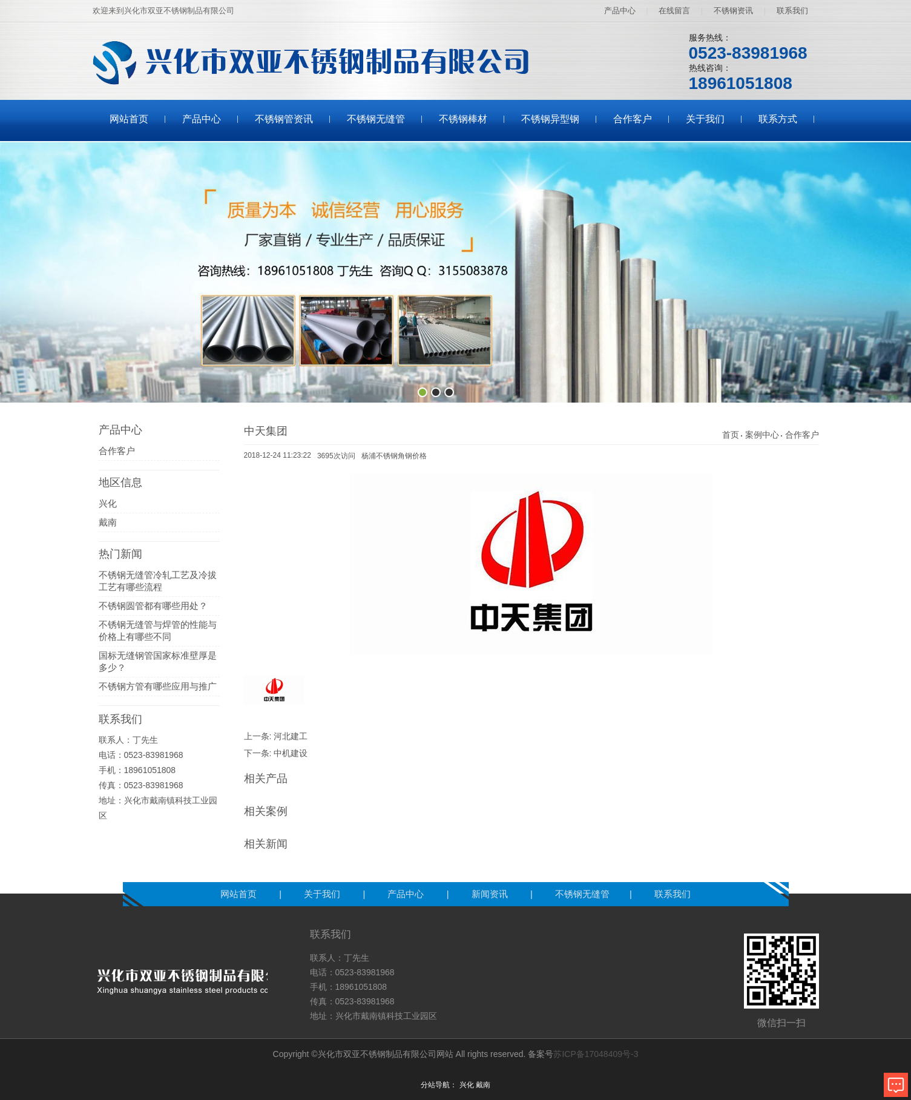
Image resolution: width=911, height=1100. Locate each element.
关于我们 (705, 119)
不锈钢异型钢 (550, 119)
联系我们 (792, 10)
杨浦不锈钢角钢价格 (394, 456)
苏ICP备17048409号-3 (595, 1054)
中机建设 (291, 753)
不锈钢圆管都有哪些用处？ (153, 606)
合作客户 (632, 119)
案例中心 (762, 435)
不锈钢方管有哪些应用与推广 (158, 686)
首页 (730, 435)
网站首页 (129, 119)
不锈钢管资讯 (284, 119)
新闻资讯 (491, 894)
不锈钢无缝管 (376, 119)
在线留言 (674, 10)
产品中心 (620, 10)
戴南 (108, 522)
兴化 (108, 503)
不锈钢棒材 (463, 119)
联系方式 (777, 119)
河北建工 (291, 736)
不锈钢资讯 (733, 10)
